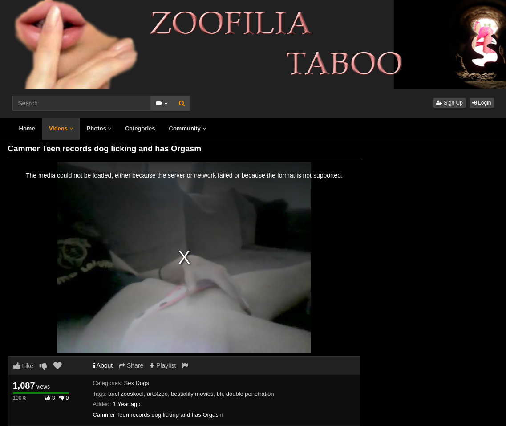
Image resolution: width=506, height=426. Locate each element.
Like (23, 365)
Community (187, 128)
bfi (220, 393)
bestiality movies (192, 393)
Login (481, 103)
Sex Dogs (136, 383)
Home (27, 128)
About (103, 365)
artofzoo (157, 393)
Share (131, 365)
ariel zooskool (126, 393)
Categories (140, 128)
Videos (61, 128)
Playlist (163, 365)
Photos (99, 128)
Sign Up (449, 103)
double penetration (250, 393)
